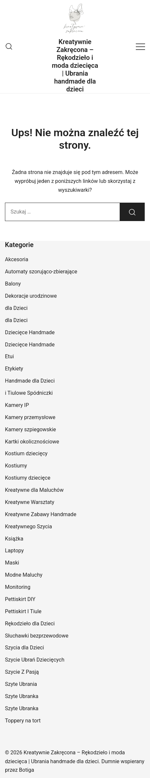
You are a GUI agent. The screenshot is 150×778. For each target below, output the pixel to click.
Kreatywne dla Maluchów (34, 490)
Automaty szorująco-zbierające (41, 271)
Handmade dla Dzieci (30, 381)
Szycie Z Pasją (22, 672)
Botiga (26, 770)
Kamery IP (17, 405)
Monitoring (17, 587)
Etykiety (14, 368)
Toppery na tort (23, 720)
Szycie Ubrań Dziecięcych (34, 660)
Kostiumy (16, 466)
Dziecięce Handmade (30, 332)
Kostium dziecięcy (26, 453)
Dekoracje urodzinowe (31, 296)
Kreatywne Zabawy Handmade (40, 514)
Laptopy (14, 550)
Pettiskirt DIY (20, 599)
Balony (13, 284)
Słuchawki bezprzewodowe (36, 636)
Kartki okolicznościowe (32, 442)
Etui (9, 356)
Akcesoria (16, 259)
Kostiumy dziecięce (27, 478)
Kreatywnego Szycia (28, 526)
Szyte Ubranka (22, 696)
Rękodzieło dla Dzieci (30, 623)
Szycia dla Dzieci (24, 647)
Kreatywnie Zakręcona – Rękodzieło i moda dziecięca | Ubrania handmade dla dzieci (75, 65)
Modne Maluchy (24, 575)
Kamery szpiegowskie (30, 429)
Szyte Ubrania (21, 684)
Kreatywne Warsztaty (29, 502)
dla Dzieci (16, 308)
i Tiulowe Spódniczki (29, 393)
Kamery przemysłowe (30, 417)
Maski (12, 563)
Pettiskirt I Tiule (23, 611)
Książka (14, 539)
